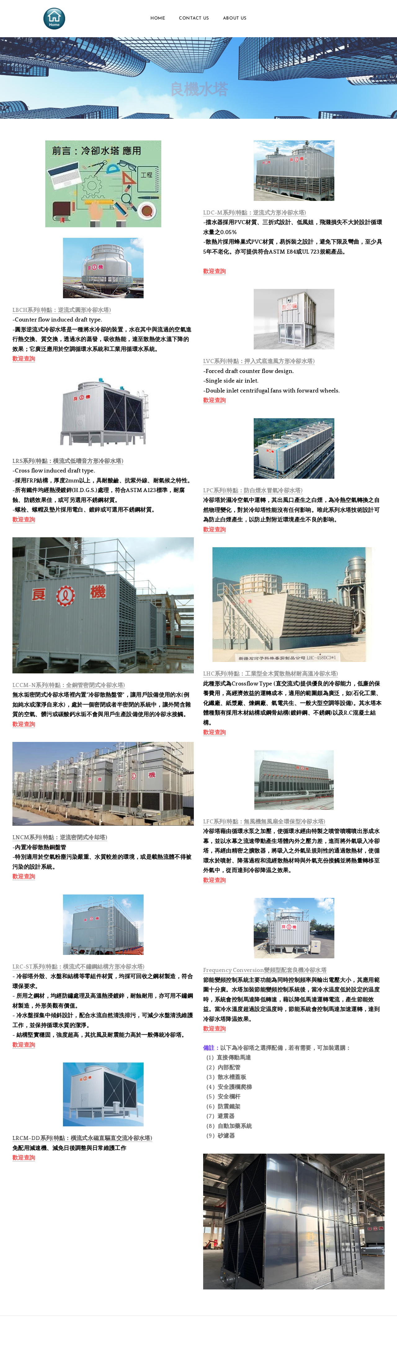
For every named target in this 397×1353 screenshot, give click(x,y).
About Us (235, 18)
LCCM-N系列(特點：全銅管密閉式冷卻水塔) (68, 685)
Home (157, 18)
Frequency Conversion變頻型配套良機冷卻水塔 (265, 970)
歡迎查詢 (23, 359)
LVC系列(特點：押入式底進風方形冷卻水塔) (259, 361)
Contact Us (194, 18)
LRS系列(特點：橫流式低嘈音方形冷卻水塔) (67, 461)
